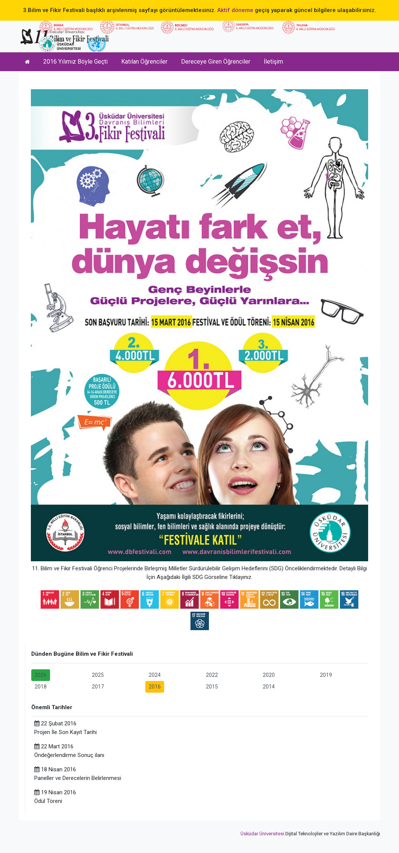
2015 (212, 687)
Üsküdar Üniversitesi (262, 833)
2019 (326, 675)
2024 (155, 675)
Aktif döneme (235, 10)
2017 (98, 687)
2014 (269, 687)
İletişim (273, 61)
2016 (155, 687)
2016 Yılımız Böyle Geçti (75, 61)
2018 (41, 687)
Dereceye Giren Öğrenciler (215, 61)
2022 (212, 675)
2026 (41, 675)
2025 (98, 675)
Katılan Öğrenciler (144, 61)
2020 (269, 675)
